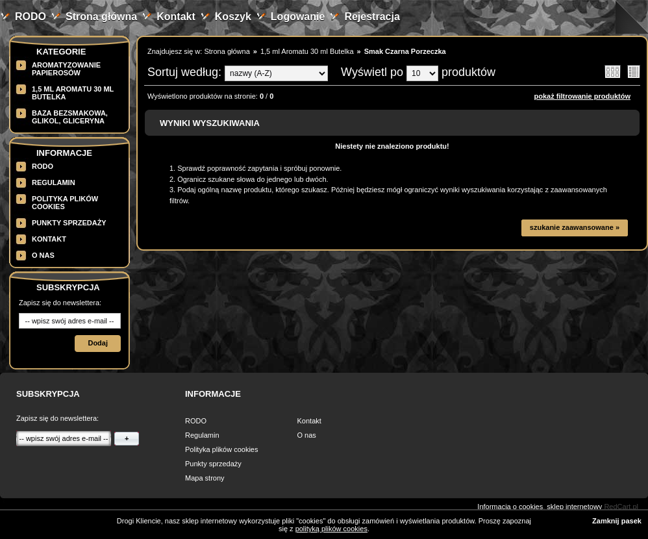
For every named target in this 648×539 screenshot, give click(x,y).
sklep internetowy (574, 506)
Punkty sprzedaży (69, 223)
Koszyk (233, 16)
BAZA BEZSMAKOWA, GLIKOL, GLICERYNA (70, 117)
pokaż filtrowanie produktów (582, 96)
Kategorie (61, 51)
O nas (43, 255)
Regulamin (53, 182)
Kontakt (175, 16)
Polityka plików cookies (221, 449)
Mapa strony (205, 478)
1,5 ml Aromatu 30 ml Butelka (307, 51)
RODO (30, 16)
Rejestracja (371, 16)
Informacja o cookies (510, 506)
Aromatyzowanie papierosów (66, 69)
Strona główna (101, 16)
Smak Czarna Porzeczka (405, 51)
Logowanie (298, 16)
